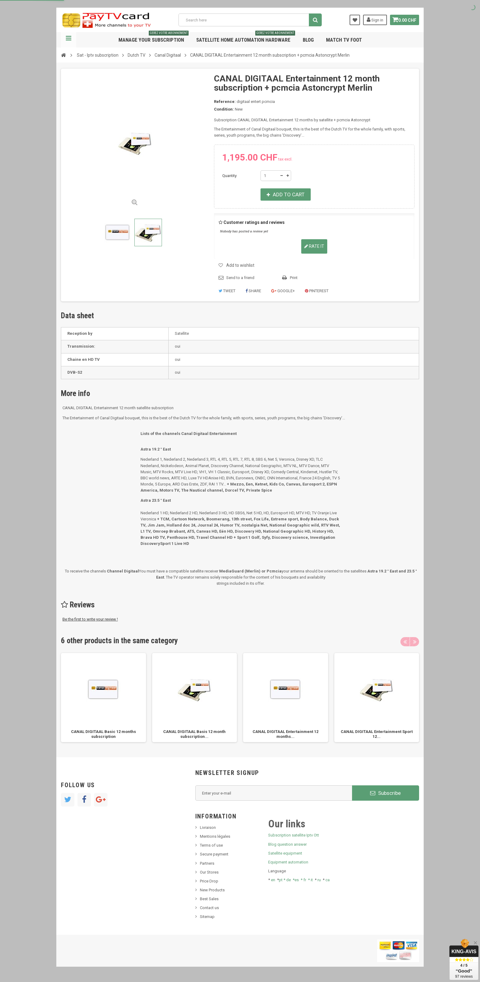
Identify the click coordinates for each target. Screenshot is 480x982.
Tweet (227, 291)
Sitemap (207, 916)
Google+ (283, 291)
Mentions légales (215, 836)
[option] (103, 697)
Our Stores (209, 872)
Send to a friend (240, 277)
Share (253, 291)
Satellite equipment (285, 853)
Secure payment (214, 854)
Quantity (229, 175)
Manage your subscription (153, 37)
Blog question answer (287, 844)
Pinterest (316, 291)
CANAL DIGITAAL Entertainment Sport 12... (377, 734)
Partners (207, 863)
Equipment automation (288, 862)
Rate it (314, 246)
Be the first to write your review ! (90, 619)
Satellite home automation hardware (245, 37)
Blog (308, 40)
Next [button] (414, 641)
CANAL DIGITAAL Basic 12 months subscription (103, 734)
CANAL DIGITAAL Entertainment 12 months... (285, 734)
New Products (212, 890)
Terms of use (211, 845)
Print (294, 277)
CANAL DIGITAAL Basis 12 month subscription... (194, 734)
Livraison (208, 827)
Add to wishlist (240, 265)
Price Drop (209, 881)
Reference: (225, 101)
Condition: (224, 109)
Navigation (68, 39)
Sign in (372, 19)
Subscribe (385, 793)
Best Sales (209, 899)
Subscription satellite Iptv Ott (293, 835)
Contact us (209, 907)
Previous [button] (405, 641)
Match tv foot (344, 40)
